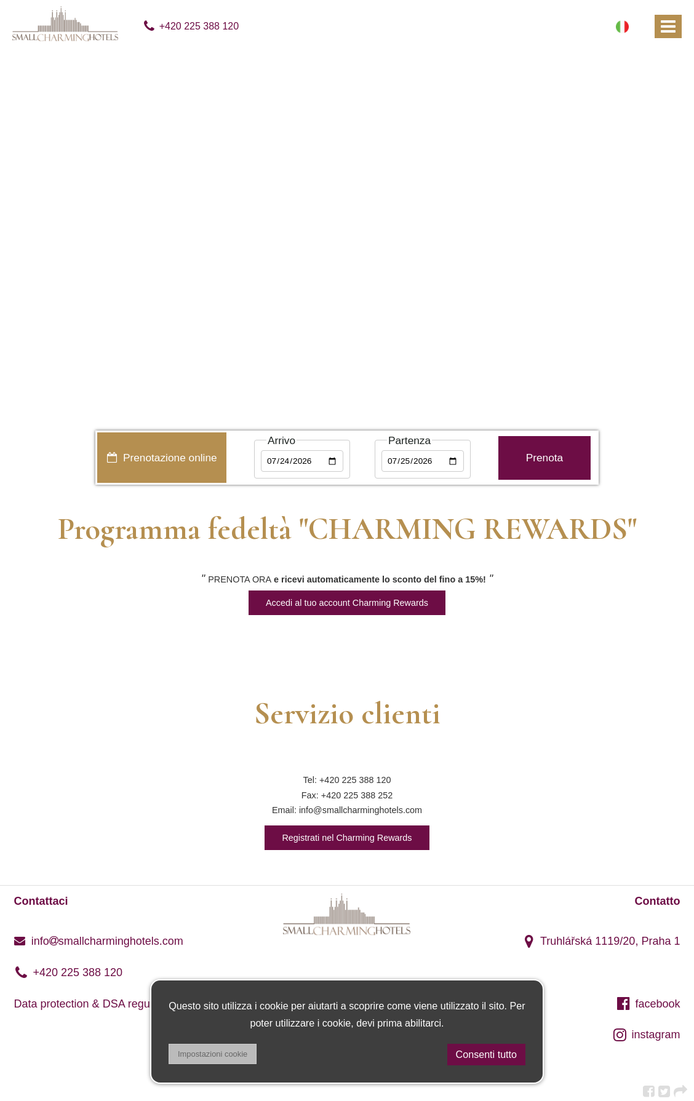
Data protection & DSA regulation (95, 1004)
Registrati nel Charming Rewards (347, 838)
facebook (648, 1004)
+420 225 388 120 (190, 26)
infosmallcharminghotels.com (98, 941)
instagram (646, 1034)
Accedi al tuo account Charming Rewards (347, 603)
